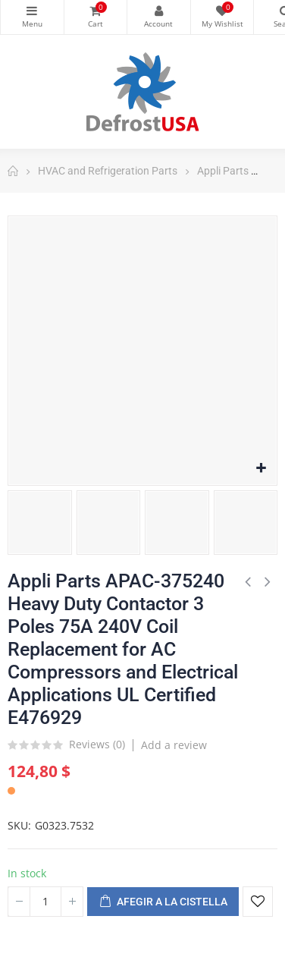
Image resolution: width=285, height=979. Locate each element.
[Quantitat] (45, 901)
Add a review (174, 745)
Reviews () (97, 745)
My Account (158, 11)
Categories (32, 11)
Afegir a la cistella (163, 902)
